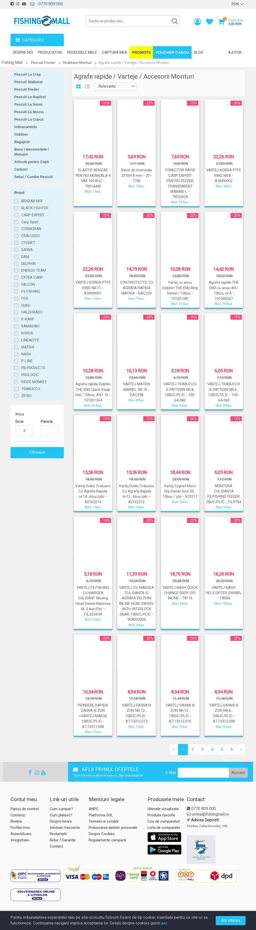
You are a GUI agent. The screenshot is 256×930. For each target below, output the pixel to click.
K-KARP (27, 319)
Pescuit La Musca (29, 112)
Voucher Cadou (172, 52)
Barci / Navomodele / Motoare (31, 151)
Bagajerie (22, 142)
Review (16, 821)
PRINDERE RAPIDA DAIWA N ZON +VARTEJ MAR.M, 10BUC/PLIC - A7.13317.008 (93, 716)
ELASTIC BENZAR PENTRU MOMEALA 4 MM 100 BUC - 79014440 (93, 178)
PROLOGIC (30, 375)
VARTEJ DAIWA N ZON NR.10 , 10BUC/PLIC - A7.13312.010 (180, 713)
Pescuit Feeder (43, 62)
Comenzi (17, 815)
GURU (25, 305)
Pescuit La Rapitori (30, 97)
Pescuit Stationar (28, 82)
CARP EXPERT (32, 215)
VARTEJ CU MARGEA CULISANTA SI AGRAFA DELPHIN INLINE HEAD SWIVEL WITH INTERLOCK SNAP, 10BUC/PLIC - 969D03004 (136, 603)
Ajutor (235, 52)
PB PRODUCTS (33, 368)
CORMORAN (31, 229)
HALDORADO (31, 312)
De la (19, 422)
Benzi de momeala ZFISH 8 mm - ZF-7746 (136, 175)
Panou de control (24, 809)
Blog (198, 52)
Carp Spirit (29, 222)
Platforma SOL (101, 815)
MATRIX (27, 347)
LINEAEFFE (30, 340)
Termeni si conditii (103, 821)
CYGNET (28, 242)
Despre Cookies (102, 834)
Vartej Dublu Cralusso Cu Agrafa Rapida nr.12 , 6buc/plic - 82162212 (136, 494)
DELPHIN (28, 263)
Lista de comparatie (164, 827)
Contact (56, 846)
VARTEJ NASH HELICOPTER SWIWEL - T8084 (224, 593)
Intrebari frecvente (65, 827)
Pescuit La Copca (29, 119)
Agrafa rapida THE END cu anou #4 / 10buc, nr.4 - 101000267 (224, 290)
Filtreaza (37, 452)
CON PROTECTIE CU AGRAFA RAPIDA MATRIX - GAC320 (136, 287)
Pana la (46, 422)
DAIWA (27, 249)
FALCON (28, 284)
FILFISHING (30, 291)
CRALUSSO (30, 235)
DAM (25, 256)
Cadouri (21, 169)
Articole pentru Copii (31, 162)
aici (164, 923)
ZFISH (26, 396)
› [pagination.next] (241, 749)
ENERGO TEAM (33, 270)
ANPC (93, 809)
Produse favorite (161, 815)
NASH (26, 354)
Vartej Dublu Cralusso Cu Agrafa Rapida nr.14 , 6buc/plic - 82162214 (93, 494)
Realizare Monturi (77, 62)
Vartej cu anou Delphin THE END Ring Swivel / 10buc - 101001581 (180, 290)
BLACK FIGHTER (34, 208)
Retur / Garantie (63, 840)
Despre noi (23, 52)
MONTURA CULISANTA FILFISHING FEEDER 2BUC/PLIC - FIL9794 (223, 494)
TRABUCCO (30, 389)
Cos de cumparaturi (164, 821)
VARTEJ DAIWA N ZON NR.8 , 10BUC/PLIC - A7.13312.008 (223, 713)
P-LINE (26, 361)
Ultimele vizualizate (163, 809)
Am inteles (230, 920)
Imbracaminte (25, 127)
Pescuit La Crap (27, 74)
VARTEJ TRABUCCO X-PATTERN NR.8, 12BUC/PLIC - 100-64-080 (180, 392)
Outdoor (21, 134)
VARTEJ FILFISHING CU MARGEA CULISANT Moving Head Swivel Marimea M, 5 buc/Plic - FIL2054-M (93, 601)
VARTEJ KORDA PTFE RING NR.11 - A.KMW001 (92, 287)
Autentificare (21, 834)
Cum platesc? (61, 815)
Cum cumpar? (61, 809)
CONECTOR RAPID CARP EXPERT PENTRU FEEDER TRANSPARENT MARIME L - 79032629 (180, 183)
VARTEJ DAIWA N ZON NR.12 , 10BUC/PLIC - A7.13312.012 (136, 713)
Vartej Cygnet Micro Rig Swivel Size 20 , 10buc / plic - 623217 (180, 491)
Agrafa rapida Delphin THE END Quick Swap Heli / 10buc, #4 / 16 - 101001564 (93, 392)
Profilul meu (20, 827)
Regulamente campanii (107, 840)
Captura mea (114, 52)
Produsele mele (82, 52)
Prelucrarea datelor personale (113, 827)
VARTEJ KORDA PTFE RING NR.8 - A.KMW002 (223, 175)
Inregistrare (19, 840)
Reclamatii (58, 834)
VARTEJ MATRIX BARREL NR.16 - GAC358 (136, 389)
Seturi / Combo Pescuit (33, 177)
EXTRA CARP (32, 277)
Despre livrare (61, 821)
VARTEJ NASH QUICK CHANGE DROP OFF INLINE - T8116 (180, 593)
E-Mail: (171, 772)
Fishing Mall (11, 62)
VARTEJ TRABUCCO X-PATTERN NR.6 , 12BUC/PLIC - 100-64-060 (223, 392)
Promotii (141, 52)
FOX (24, 298)
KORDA (27, 333)
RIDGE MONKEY (34, 382)
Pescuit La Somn (28, 104)
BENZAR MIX (31, 201)
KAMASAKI (30, 326)
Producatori (50, 52)
